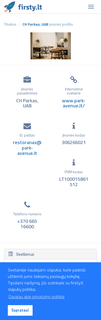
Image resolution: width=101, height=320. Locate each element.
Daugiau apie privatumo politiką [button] (36, 296)
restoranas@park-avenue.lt (27, 148)
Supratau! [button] (20, 310)
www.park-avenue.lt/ (73, 103)
